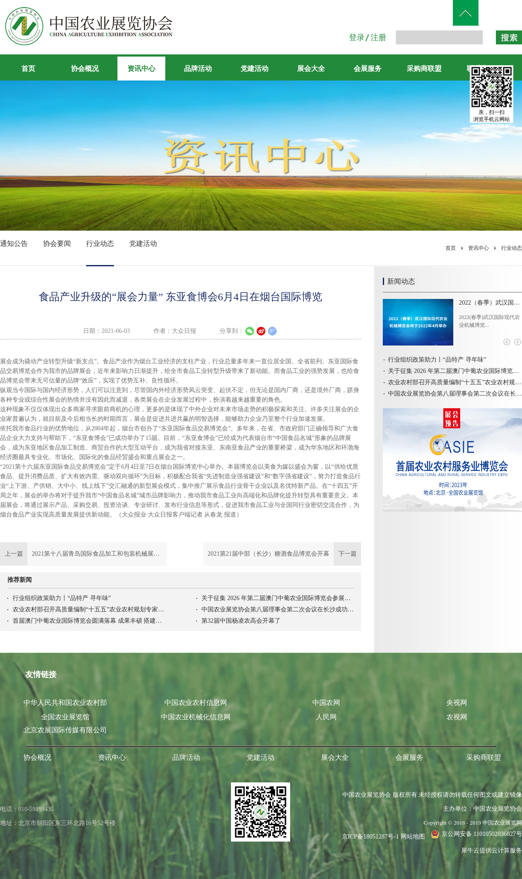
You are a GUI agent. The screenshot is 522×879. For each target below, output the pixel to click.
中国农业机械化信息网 (196, 717)
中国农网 (326, 702)
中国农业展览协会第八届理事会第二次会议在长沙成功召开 (277, 609)
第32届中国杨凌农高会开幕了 (241, 620)
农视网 (456, 717)
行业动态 (511, 248)
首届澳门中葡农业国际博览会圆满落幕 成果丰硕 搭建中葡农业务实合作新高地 (89, 620)
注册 (378, 37)
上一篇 (83, 554)
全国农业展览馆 (65, 717)
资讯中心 (478, 248)
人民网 (326, 717)
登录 (357, 37)
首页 (28, 68)
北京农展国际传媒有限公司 (65, 730)
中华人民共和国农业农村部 (65, 702)
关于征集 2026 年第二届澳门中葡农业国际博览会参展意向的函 (277, 598)
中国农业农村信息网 (195, 702)
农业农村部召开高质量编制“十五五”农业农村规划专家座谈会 (89, 609)
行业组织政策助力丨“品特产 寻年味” (62, 598)
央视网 (456, 702)
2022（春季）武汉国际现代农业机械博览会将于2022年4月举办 (490, 302)
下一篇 (282, 554)
